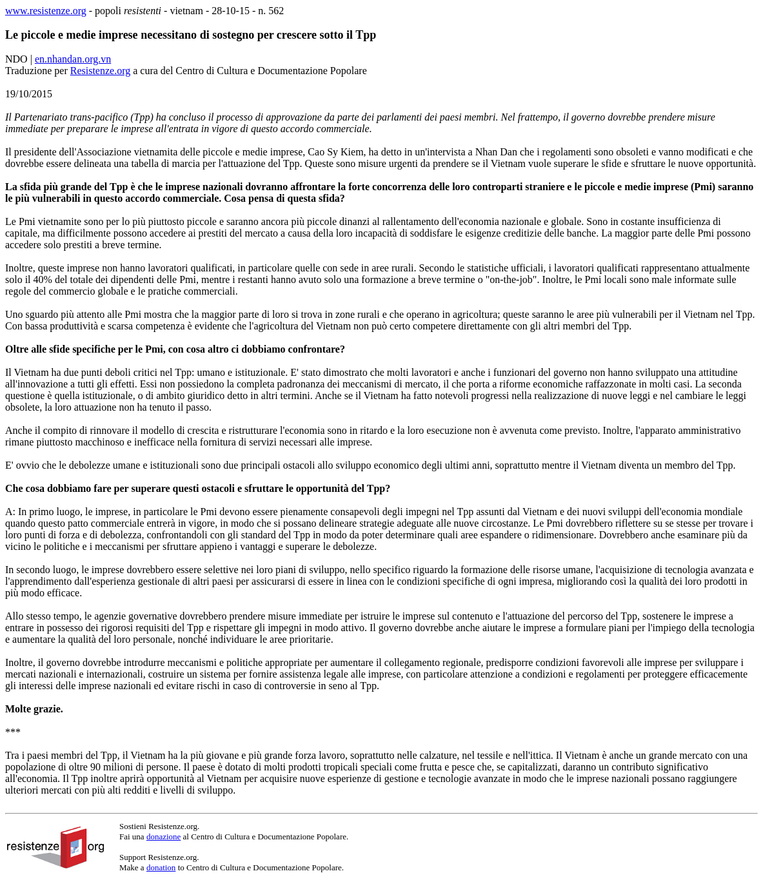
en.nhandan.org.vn (73, 59)
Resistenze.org (100, 70)
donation (161, 867)
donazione (163, 836)
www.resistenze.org (45, 10)
